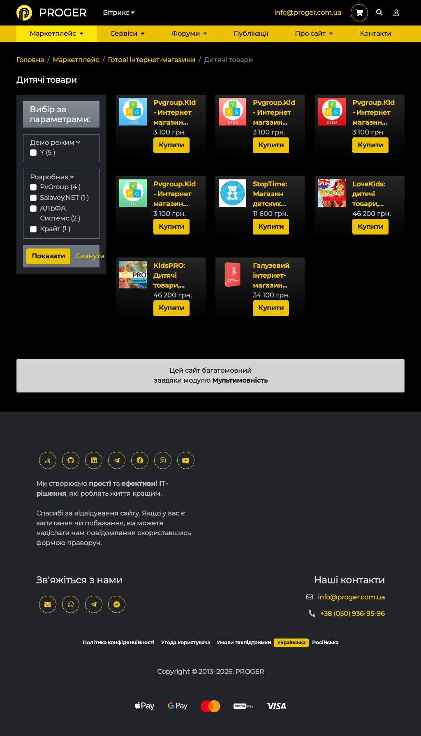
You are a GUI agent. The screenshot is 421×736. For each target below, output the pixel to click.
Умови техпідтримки (244, 642)
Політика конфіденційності (119, 642)
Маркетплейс (56, 33)
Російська (325, 642)
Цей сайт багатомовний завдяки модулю (211, 375)
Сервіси (127, 33)
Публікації (251, 33)
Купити (171, 145)
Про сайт (314, 33)
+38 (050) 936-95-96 (352, 614)
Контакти (375, 33)
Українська (291, 642)
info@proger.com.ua (307, 12)
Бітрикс (119, 12)
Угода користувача (185, 642)
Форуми (189, 33)
